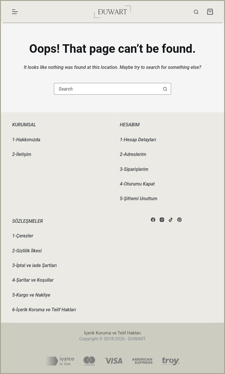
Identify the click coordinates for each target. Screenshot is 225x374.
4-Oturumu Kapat (137, 184)
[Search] (196, 12)
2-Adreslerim (133, 154)
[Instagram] (162, 219)
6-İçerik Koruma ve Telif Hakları (44, 309)
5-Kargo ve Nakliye (31, 295)
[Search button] (165, 89)
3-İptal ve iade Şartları (34, 265)
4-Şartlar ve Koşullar (32, 280)
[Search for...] (106, 89)
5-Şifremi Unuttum (138, 198)
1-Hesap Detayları (138, 139)
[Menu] (15, 12)
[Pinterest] (179, 219)
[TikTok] (170, 219)
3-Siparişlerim (134, 169)
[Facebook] (153, 219)
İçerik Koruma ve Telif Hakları (112, 333)
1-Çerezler (22, 236)
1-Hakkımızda (26, 139)
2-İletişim (21, 154)
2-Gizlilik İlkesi (27, 251)
